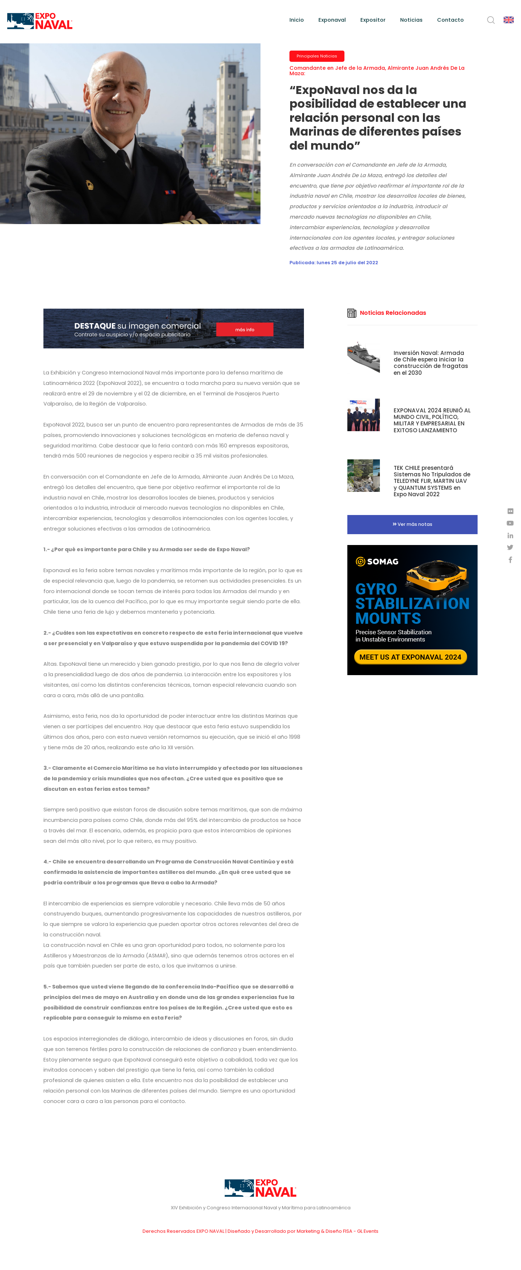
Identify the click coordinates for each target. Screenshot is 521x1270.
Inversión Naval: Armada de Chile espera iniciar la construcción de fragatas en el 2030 (431, 363)
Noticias (411, 19)
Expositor (373, 19)
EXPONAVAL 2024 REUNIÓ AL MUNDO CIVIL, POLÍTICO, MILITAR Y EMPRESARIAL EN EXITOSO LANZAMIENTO (432, 420)
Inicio (296, 19)
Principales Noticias (317, 56)
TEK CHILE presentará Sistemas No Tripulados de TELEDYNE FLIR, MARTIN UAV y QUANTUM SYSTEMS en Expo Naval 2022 (432, 481)
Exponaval (332, 19)
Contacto (450, 19)
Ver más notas (412, 524)
